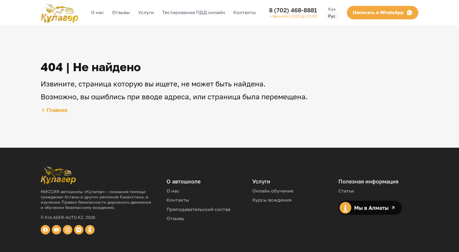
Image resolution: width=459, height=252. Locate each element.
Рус (412, 15)
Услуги (146, 12)
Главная (54, 110)
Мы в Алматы (367, 208)
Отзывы (121, 12)
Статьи (346, 191)
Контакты (244, 12)
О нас (97, 12)
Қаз (412, 8)
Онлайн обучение (272, 191)
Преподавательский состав (198, 209)
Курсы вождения (272, 200)
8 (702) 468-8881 (293, 9)
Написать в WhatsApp (361, 12)
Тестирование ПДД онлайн (193, 12)
